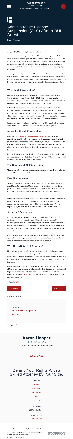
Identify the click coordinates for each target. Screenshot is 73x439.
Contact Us (36, 400)
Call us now (27, 274)
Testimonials (36, 392)
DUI (17, 282)
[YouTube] (39, 362)
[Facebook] (29, 362)
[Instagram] (34, 362)
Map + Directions (36, 418)
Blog (36, 396)
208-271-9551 (36, 356)
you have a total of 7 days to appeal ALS (33, 136)
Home (36, 384)
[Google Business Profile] (44, 362)
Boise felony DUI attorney (18, 67)
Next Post (58, 288)
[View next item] (17, 325)
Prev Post (14, 288)
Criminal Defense (36, 388)
